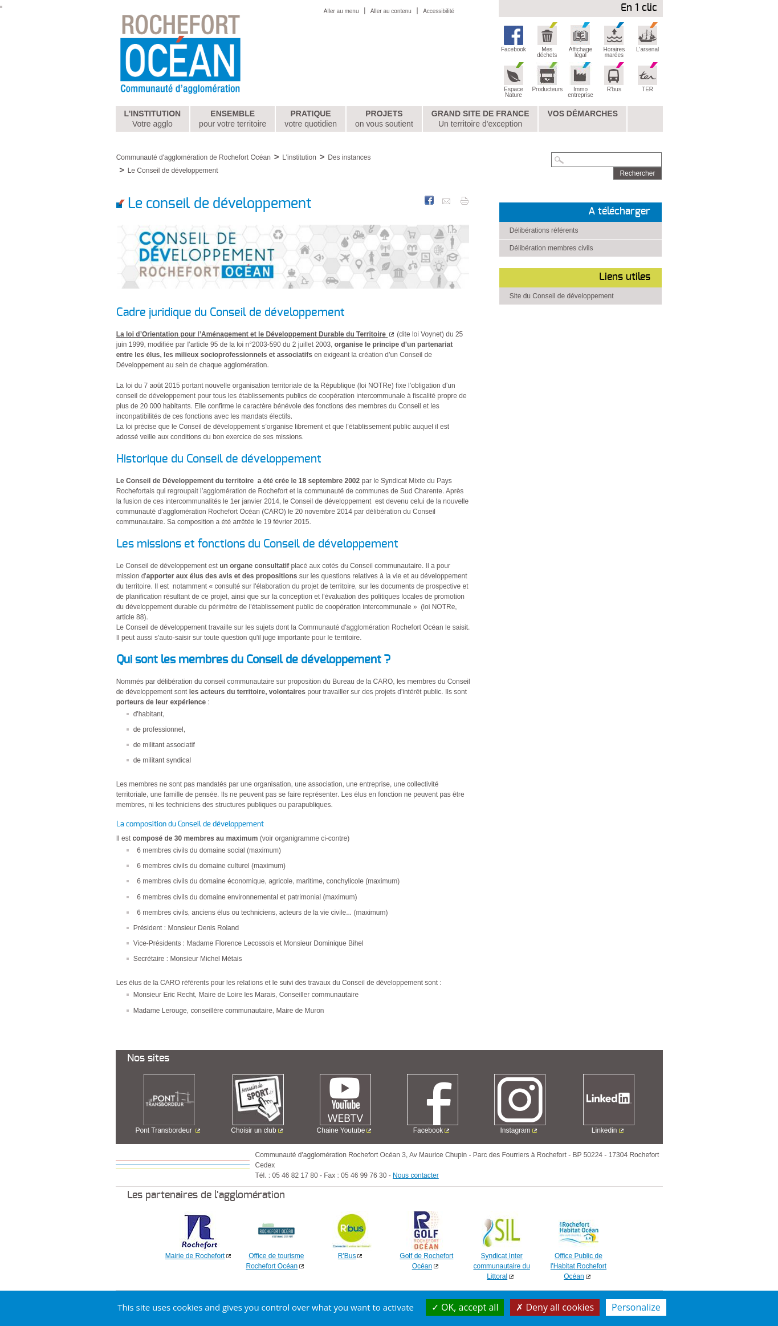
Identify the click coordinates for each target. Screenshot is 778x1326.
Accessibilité (438, 11)
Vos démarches (582, 113)
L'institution (152, 119)
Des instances (349, 157)
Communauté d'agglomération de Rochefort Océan (193, 157)
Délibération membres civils (551, 248)
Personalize (636, 1307)
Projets (384, 119)
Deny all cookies (555, 1307)
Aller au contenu (391, 11)
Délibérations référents (544, 230)
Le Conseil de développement (173, 171)
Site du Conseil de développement (562, 296)
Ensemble (232, 119)
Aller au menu (341, 11)
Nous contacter (416, 1175)
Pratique (310, 119)
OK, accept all (465, 1307)
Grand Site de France (480, 119)
